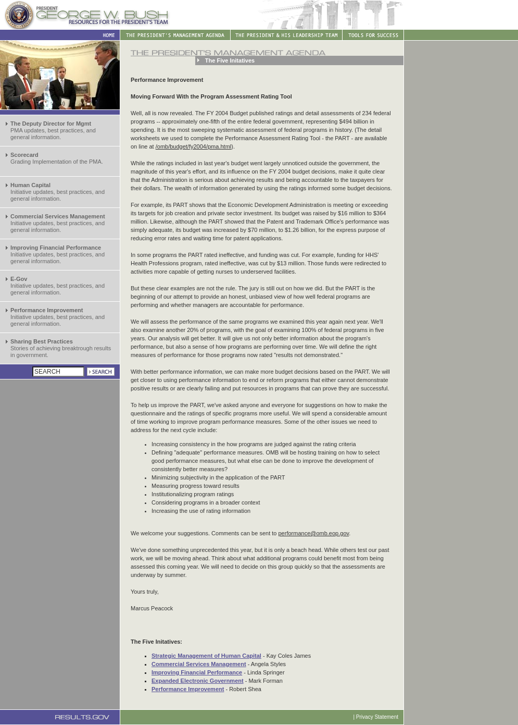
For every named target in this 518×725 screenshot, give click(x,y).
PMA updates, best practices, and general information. (53, 130)
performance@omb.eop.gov (314, 533)
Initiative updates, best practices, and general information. (57, 192)
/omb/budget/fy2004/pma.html (194, 146)
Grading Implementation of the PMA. (56, 158)
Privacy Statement (377, 717)
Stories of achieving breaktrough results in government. (60, 348)
